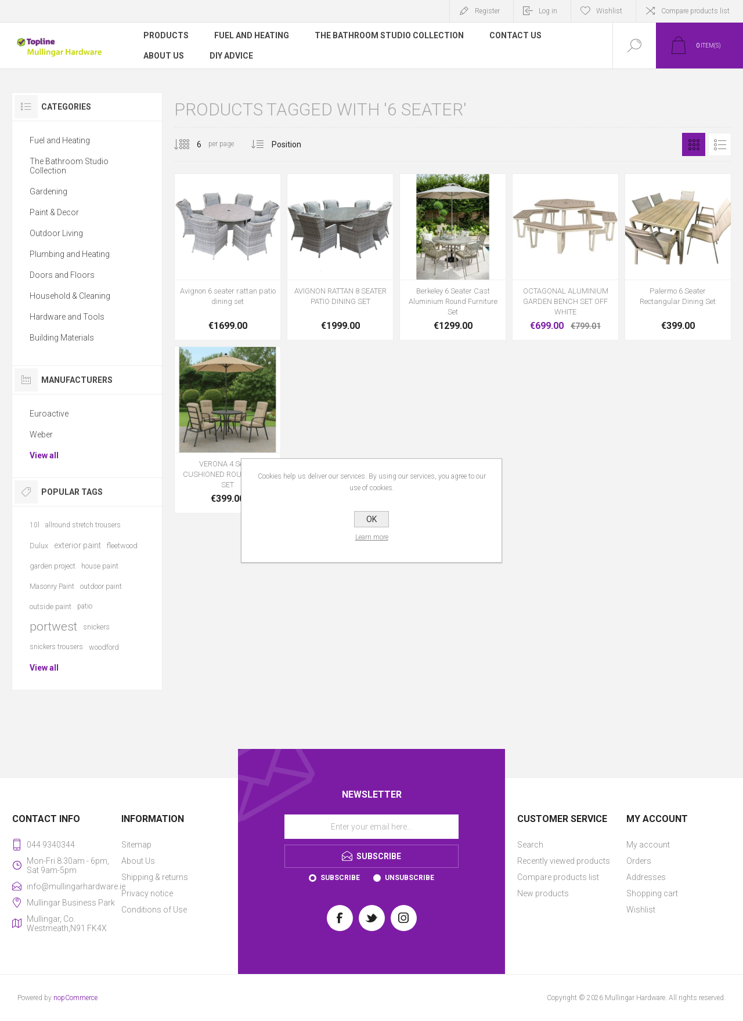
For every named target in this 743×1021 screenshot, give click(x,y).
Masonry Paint (52, 586)
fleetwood (122, 545)
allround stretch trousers (83, 525)
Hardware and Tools (67, 316)
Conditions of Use (154, 909)
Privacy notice (147, 893)
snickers (96, 626)
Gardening (48, 191)
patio (84, 606)
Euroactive (49, 413)
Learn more (371, 537)
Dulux (39, 545)
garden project (52, 566)
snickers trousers (56, 647)
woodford (104, 647)
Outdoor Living (56, 233)
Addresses (646, 877)
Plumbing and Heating (70, 254)
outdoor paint (101, 586)
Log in (548, 11)
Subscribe (340, 878)
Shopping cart (652, 893)
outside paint (50, 606)
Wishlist (640, 909)
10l (34, 525)
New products (543, 893)
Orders (638, 861)
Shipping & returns (154, 877)
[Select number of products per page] (190, 144)
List (719, 144)
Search (530, 844)
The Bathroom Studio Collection (69, 166)
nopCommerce (75, 998)
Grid (693, 144)
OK (371, 519)
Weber (41, 434)
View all (44, 455)
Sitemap (136, 844)
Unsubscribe (409, 878)
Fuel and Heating (60, 140)
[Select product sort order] (295, 144)
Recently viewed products (563, 861)
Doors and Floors (62, 275)
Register (487, 11)
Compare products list (695, 11)
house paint (99, 566)
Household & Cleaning (70, 295)
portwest (53, 626)
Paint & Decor (54, 212)
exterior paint (77, 545)
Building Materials (62, 337)
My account (648, 844)
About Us (138, 861)
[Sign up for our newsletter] (371, 826)
